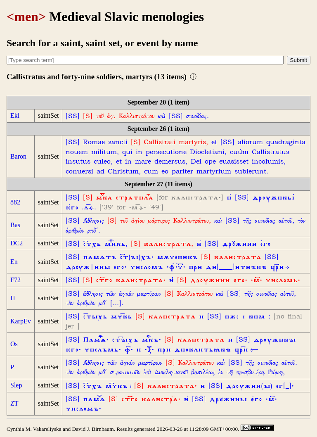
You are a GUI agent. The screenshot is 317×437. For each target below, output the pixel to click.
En (14, 261)
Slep (16, 385)
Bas (15, 224)
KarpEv (20, 321)
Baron (18, 156)
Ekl (14, 115)
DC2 (16, 243)
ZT (14, 403)
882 (15, 202)
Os (14, 343)
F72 (15, 279)
